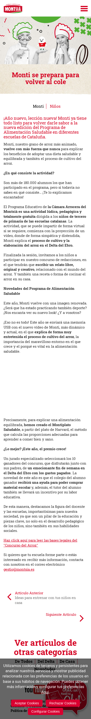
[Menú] (84, 9)
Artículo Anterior (41, 598)
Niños (55, 106)
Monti (38, 106)
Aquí (45, 692)
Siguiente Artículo (65, 618)
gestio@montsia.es (19, 569)
